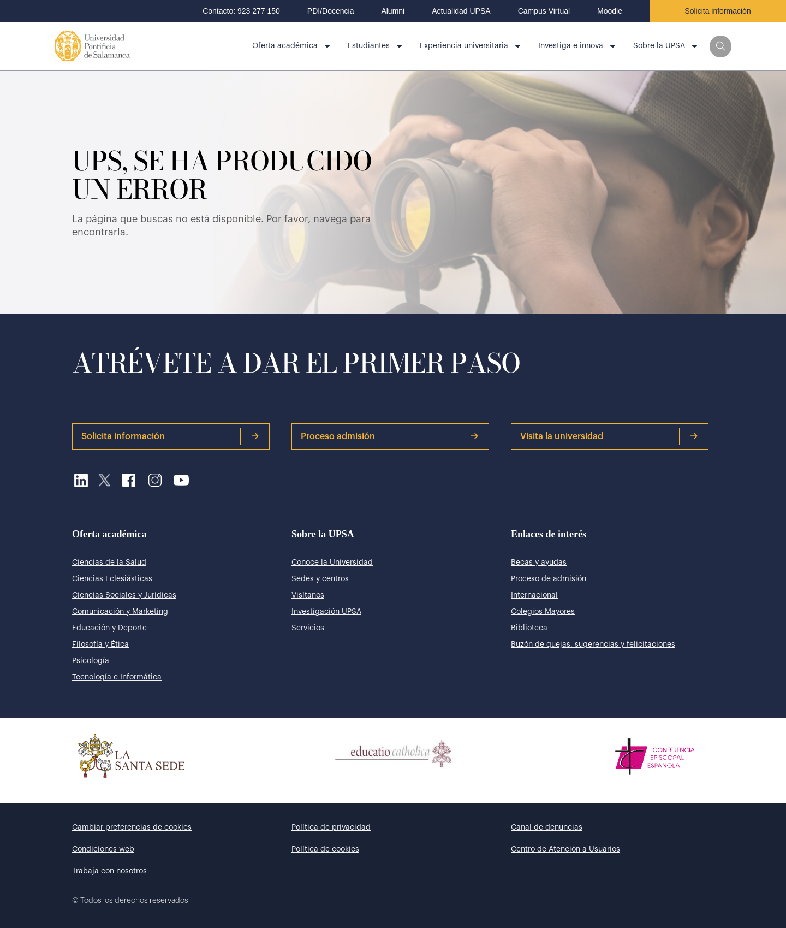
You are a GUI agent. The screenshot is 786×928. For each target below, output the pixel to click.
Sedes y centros (320, 579)
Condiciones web (103, 849)
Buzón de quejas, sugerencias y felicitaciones (593, 644)
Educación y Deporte (109, 628)
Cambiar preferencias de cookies (132, 827)
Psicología (90, 661)
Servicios (307, 628)
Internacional (534, 595)
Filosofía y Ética (100, 644)
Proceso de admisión (548, 579)
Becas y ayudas (539, 562)
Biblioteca (529, 628)
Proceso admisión (390, 436)
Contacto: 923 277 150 (241, 11)
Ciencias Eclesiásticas (112, 579)
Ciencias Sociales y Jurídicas (124, 595)
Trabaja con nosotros (109, 871)
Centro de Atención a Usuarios (565, 849)
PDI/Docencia (330, 11)
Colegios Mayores (543, 612)
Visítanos (307, 595)
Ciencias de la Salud (109, 562)
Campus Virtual (544, 11)
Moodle (609, 11)
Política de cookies (325, 849)
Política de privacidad (331, 827)
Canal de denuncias (546, 827)
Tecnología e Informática (117, 677)
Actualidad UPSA (461, 11)
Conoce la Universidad (332, 562)
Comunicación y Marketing (120, 612)
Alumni (392, 11)
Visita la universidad (609, 436)
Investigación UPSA (326, 612)
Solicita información (717, 11)
